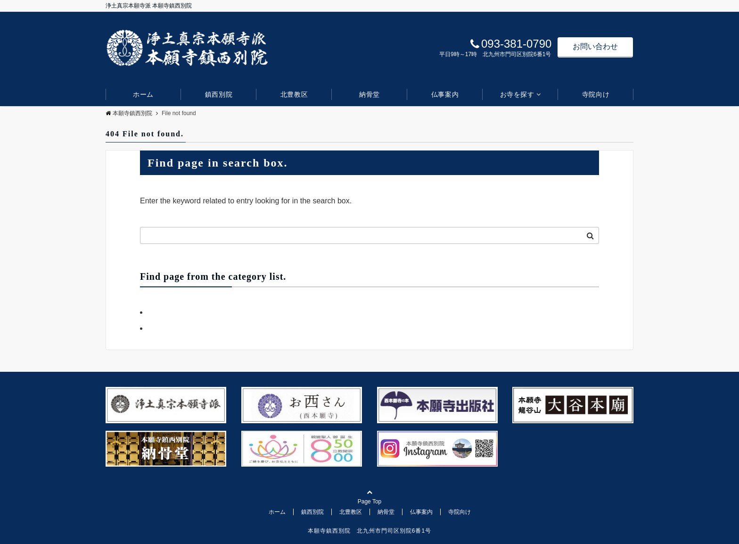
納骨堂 (369, 94)
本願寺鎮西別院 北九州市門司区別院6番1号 (369, 530)
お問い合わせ (595, 46)
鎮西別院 (218, 94)
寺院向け (595, 94)
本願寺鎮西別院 (129, 113)
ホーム (143, 94)
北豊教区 (294, 94)
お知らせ (163, 312)
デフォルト (166, 328)
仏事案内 (445, 94)
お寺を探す (517, 94)
